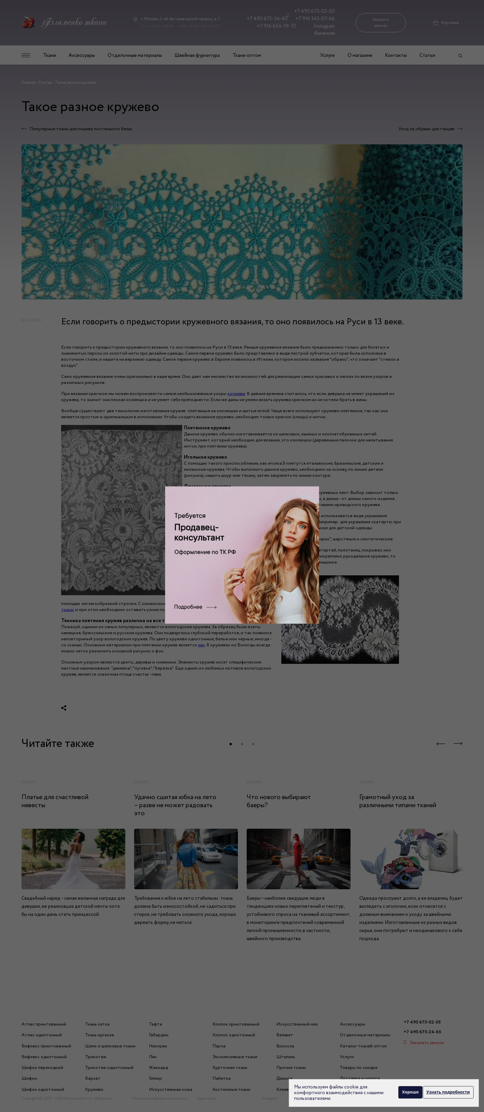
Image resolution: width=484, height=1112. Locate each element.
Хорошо (409, 1093)
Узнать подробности (448, 1093)
